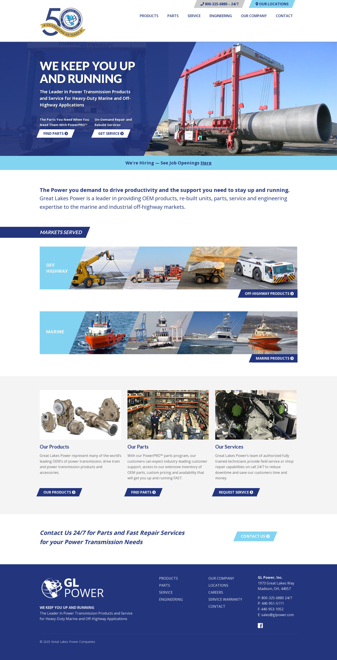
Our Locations (272, 4)
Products (149, 16)
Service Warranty (225, 599)
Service (194, 16)
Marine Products (275, 358)
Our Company (254, 16)
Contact (284, 16)
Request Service (236, 492)
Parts (173, 16)
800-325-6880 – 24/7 (219, 4)
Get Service (111, 133)
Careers (215, 592)
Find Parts (55, 133)
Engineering (221, 16)
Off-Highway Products (269, 293)
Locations (218, 585)
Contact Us (255, 536)
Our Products (59, 492)
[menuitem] (149, 16)
